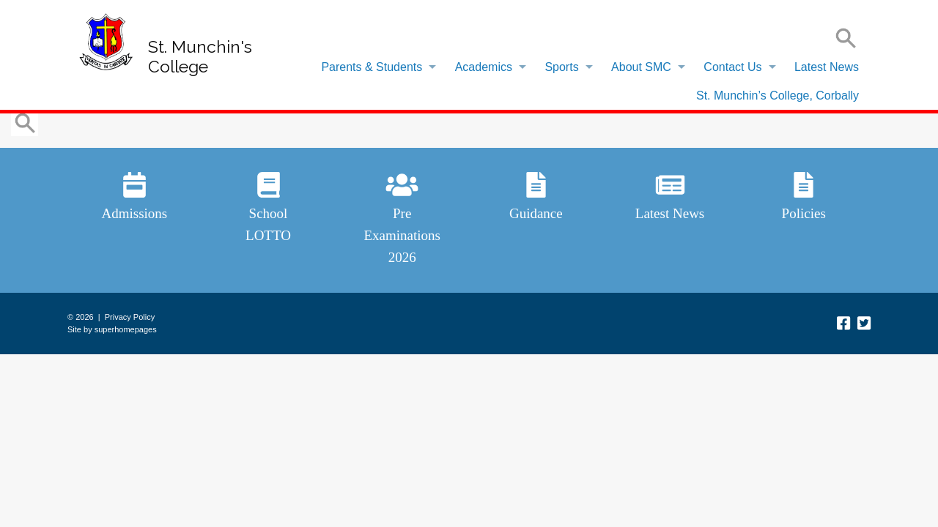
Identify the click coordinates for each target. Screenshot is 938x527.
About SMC (641, 67)
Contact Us (732, 67)
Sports (561, 67)
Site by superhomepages (112, 329)
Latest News (826, 67)
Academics (483, 67)
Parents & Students (371, 67)
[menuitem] (374, 67)
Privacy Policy (130, 317)
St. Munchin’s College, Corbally (777, 95)
